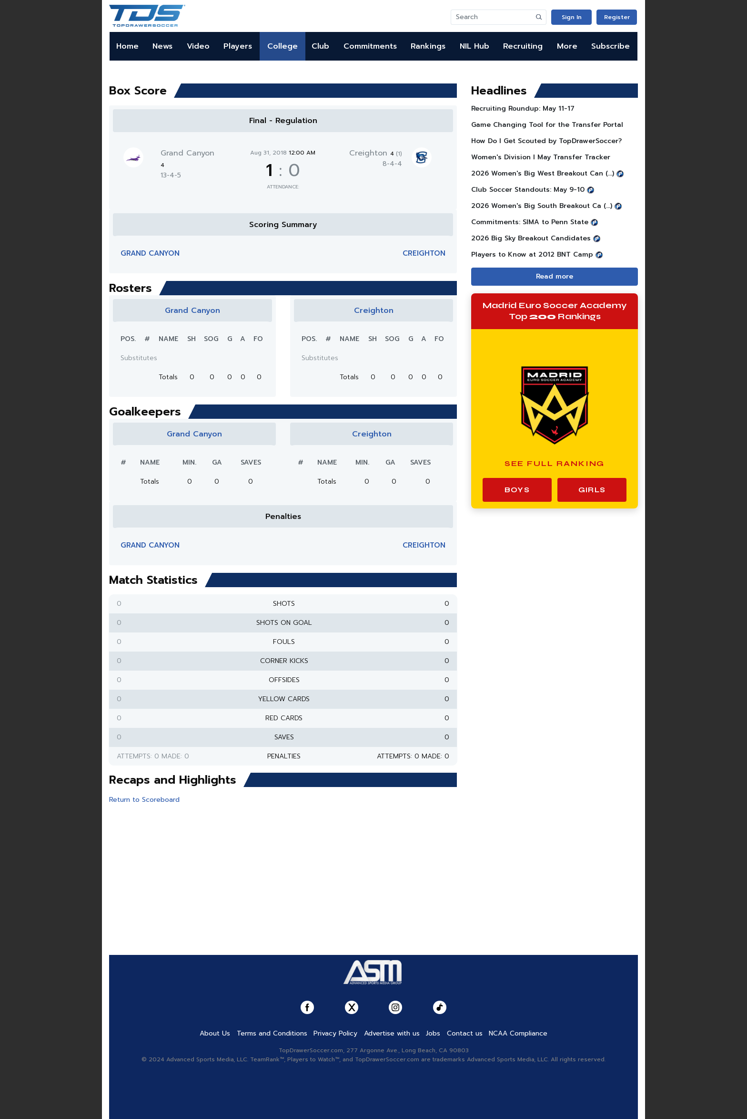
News (162, 46)
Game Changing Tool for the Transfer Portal (547, 125)
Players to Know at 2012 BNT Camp (532, 254)
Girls (592, 490)
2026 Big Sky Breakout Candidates (531, 238)
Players (237, 46)
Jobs (433, 1033)
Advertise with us (392, 1033)
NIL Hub (474, 46)
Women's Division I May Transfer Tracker (540, 157)
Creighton (375, 153)
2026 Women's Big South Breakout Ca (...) (541, 206)
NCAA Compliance (518, 1033)
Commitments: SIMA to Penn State (529, 222)
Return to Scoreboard (144, 800)
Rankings (428, 46)
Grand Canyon (150, 253)
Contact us (465, 1033)
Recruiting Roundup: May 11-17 (523, 109)
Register (617, 17)
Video (198, 46)
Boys (517, 490)
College (282, 46)
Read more (554, 276)
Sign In (572, 17)
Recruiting (523, 46)
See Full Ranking (555, 463)
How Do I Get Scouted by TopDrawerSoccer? (546, 141)
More (567, 46)
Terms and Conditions (272, 1033)
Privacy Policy (335, 1033)
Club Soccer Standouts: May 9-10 (528, 190)
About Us (215, 1033)
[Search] (492, 17)
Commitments (370, 46)
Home (127, 46)
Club (320, 46)
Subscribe (610, 46)
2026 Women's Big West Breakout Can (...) (542, 173)
